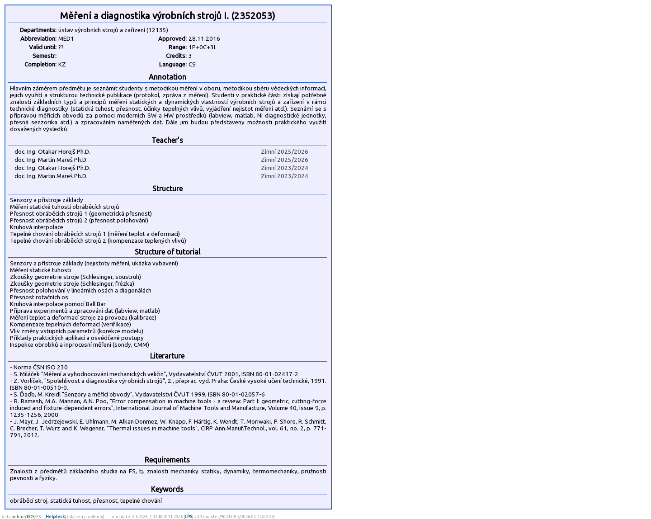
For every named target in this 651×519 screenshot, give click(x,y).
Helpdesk (55, 516)
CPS (188, 516)
